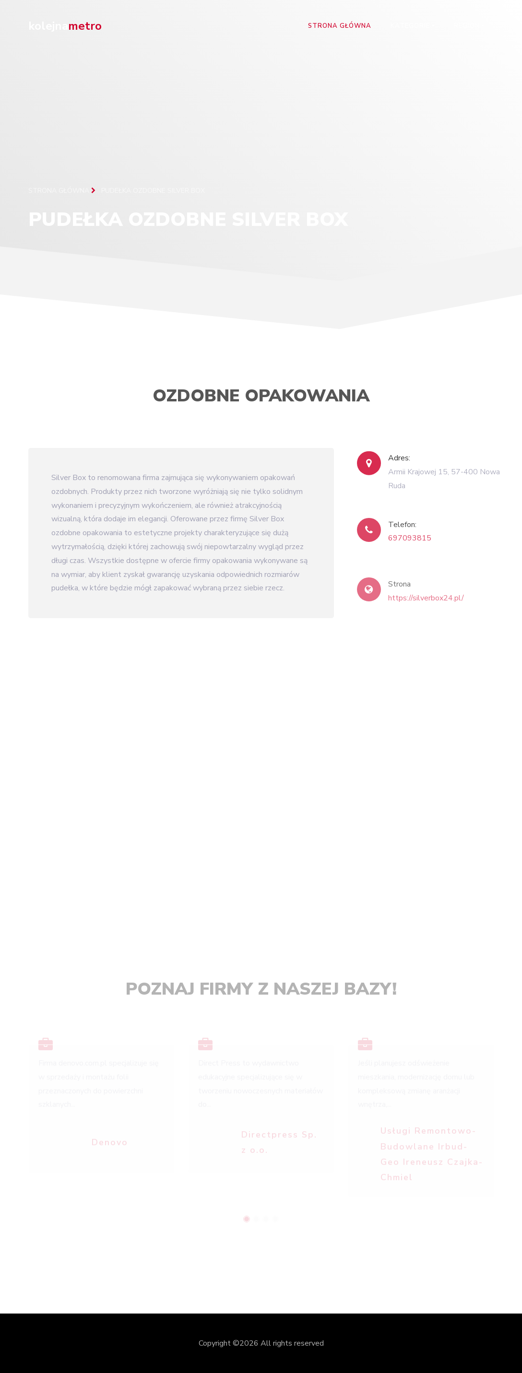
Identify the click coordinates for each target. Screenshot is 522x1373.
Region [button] (467, 26)
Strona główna (339, 26)
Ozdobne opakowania (261, 399)
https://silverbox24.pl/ (426, 603)
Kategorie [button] (410, 26)
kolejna (65, 26)
